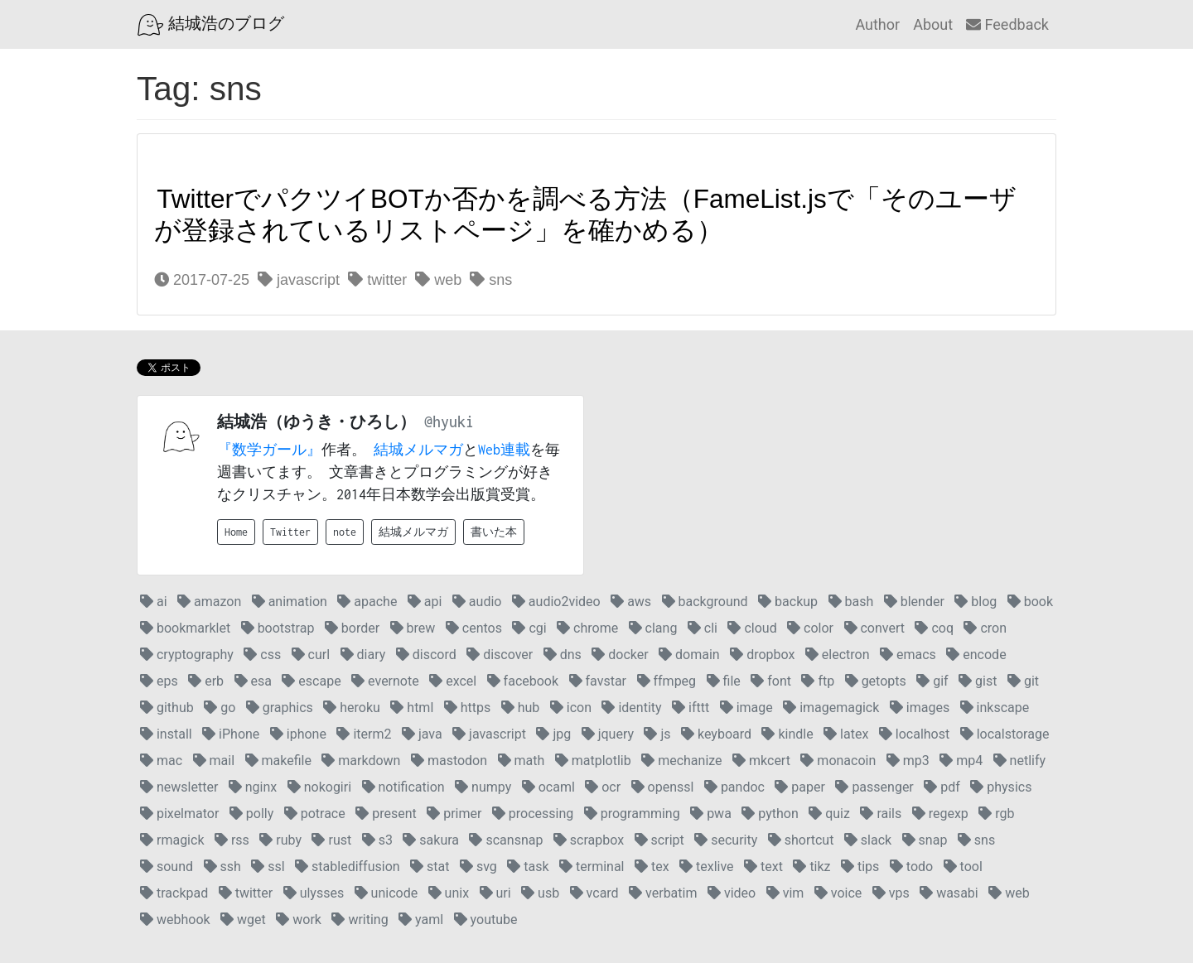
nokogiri (319, 787)
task (527, 866)
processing (532, 813)
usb (540, 893)
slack (867, 840)
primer (454, 813)
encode (976, 654)
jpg (553, 734)
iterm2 (363, 734)
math (521, 760)
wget (243, 919)
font (771, 681)
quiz (829, 813)
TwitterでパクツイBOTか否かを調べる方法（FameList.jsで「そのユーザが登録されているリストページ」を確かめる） (585, 215)
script (659, 840)
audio (477, 601)
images (919, 707)
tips (860, 866)
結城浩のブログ (211, 25)
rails (880, 813)
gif (932, 681)
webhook (175, 919)
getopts (875, 681)
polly (251, 813)
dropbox (762, 654)
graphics (279, 707)
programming (632, 813)
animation (289, 601)
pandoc (734, 787)
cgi (529, 628)
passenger (874, 787)
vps (891, 893)
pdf (942, 787)
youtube (486, 919)
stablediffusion (347, 866)
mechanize (681, 760)
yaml (420, 919)
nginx (253, 787)
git (1023, 681)
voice (838, 893)
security (725, 840)
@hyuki (449, 422)
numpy (483, 787)
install (166, 734)
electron (837, 654)
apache (367, 601)
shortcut (801, 840)
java (422, 734)
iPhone (230, 734)
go (219, 707)
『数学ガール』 (269, 449)
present (386, 813)
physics (1000, 787)
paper (800, 787)
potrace (314, 813)
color (810, 628)
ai (153, 601)
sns (491, 280)
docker (620, 654)
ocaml (548, 787)
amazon (209, 601)
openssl (662, 787)
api (425, 601)
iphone (298, 734)
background (705, 601)
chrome (587, 628)
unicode (386, 893)
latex (846, 734)
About (933, 24)
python (769, 813)
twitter (377, 280)
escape (311, 681)
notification (403, 787)
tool (963, 866)
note (344, 532)
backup (788, 601)
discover (499, 654)
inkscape (995, 707)
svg (478, 866)
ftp (817, 681)
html (411, 707)
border (352, 628)
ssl (267, 866)
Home (236, 532)
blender (914, 601)
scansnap (506, 840)
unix (448, 893)
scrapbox (588, 840)
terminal (591, 866)
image (746, 707)
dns (562, 654)
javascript (299, 280)
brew (413, 628)
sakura (431, 840)
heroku (351, 707)
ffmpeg (667, 681)
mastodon (449, 760)
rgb (996, 813)
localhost (914, 734)
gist (978, 681)
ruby (280, 840)
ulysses (314, 893)
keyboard (716, 734)
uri (495, 893)
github (167, 707)
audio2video (556, 601)
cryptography (187, 654)
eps (159, 681)
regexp (940, 813)
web (438, 280)
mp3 (908, 760)
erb (206, 681)
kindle (787, 734)
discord (426, 654)
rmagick (172, 840)
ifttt (690, 707)
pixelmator (179, 813)
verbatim (663, 893)
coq (934, 628)
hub (520, 707)
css (262, 654)
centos (474, 628)
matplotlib (593, 760)
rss (232, 840)
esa (253, 681)
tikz (811, 866)
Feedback (1007, 24)
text (763, 866)
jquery (608, 734)
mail (213, 760)
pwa (711, 813)
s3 (377, 840)
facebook (522, 681)
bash (851, 601)
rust (331, 840)
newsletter (179, 787)
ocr (603, 787)
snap (925, 840)
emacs (908, 654)
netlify (1019, 760)
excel (452, 681)
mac (161, 760)
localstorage (1005, 734)
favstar (597, 681)
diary (363, 654)
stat (429, 866)
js (657, 734)
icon (571, 707)
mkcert (761, 760)
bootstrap (278, 628)
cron (985, 628)
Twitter (290, 532)
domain (689, 654)
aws (631, 601)
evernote (385, 681)
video (732, 893)
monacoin (838, 760)
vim (785, 893)
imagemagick (831, 707)
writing (359, 919)
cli (702, 628)
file (724, 681)
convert (874, 628)
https (467, 707)
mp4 (961, 760)
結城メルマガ (418, 449)
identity (631, 707)
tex (652, 866)
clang (653, 628)
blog (975, 601)
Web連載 (504, 449)
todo (911, 866)
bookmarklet (185, 628)
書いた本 (494, 532)
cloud (751, 628)
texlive (706, 866)
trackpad (174, 893)
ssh (222, 866)
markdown (360, 760)
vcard (594, 893)
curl (311, 654)
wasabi (949, 893)
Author (877, 24)
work (298, 919)
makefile (278, 760)
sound (166, 866)
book (1030, 601)
